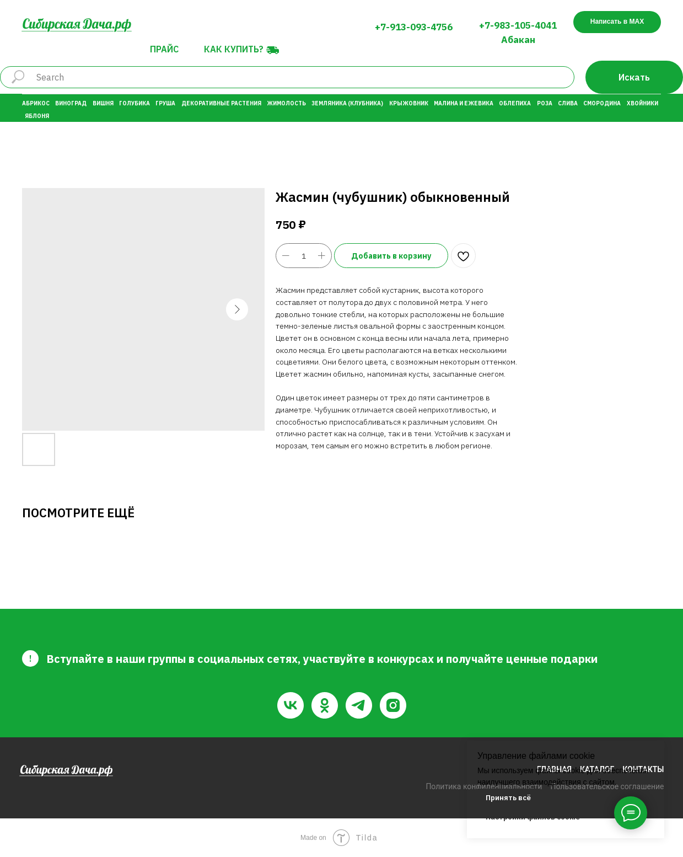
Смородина (602, 103)
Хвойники (642, 103)
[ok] (324, 705)
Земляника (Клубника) (347, 103)
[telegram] (359, 705)
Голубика (134, 103)
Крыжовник (408, 103)
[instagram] (393, 705)
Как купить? (233, 49)
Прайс (164, 49)
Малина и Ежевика (463, 103)
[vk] (290, 705)
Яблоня (37, 116)
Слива (568, 103)
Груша (165, 103)
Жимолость (286, 103)
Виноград (71, 103)
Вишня (103, 103)
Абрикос (36, 103)
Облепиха (515, 103)
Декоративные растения (221, 103)
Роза (544, 103)
